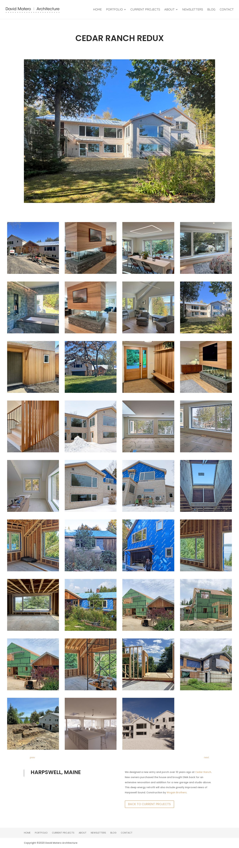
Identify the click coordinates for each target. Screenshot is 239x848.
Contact (227, 9)
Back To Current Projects (149, 804)
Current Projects (145, 9)
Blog (211, 9)
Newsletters (192, 9)
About (169, 9)
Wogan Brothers (177, 792)
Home (97, 9)
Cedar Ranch (203, 772)
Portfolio (114, 9)
